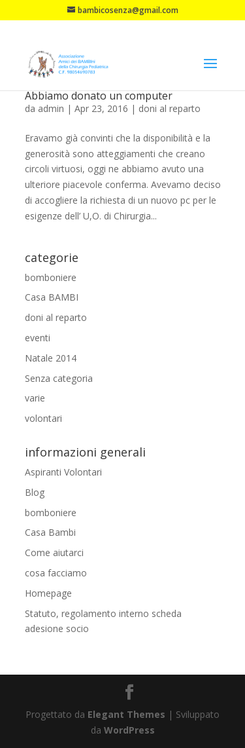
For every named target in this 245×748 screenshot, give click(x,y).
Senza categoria (59, 378)
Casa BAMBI (51, 297)
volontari (43, 418)
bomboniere (50, 277)
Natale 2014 (50, 358)
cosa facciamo (56, 573)
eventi (37, 337)
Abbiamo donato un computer (98, 95)
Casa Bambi (50, 532)
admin (51, 108)
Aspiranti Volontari (63, 472)
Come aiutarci (54, 552)
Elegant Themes (126, 714)
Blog (34, 492)
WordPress (129, 730)
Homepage (48, 593)
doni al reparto (170, 108)
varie (35, 398)
